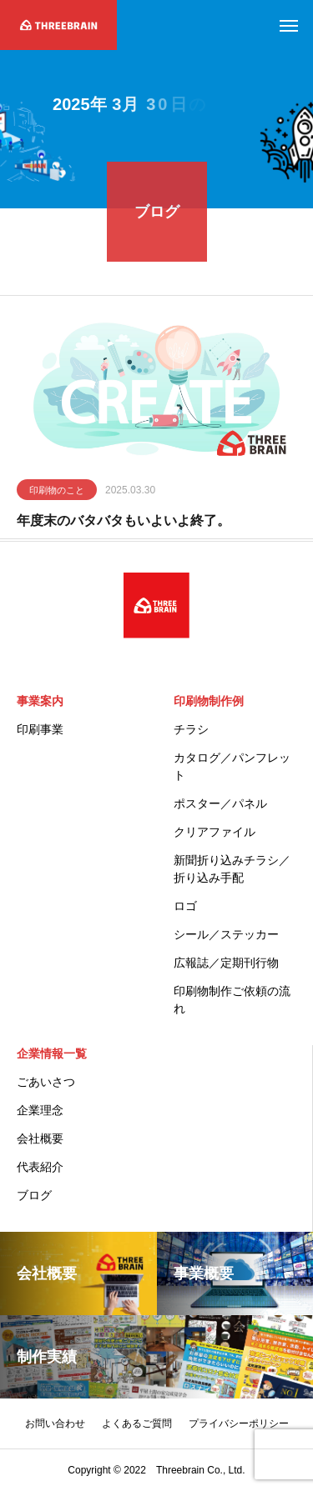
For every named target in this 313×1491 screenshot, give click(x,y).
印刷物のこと (56, 493)
